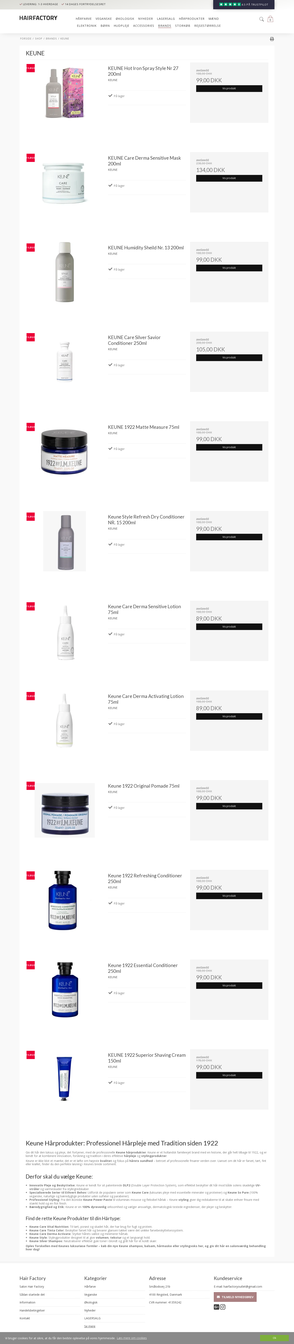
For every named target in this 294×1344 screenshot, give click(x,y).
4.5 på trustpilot (255, 4)
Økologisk (90, 1302)
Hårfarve (90, 1286)
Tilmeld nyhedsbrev (235, 1297)
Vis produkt (229, 88)
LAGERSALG (92, 1318)
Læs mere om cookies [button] (132, 1338)
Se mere (89, 1326)
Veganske (90, 1294)
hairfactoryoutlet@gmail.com (242, 1286)
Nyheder (90, 1310)
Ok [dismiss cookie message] (274, 1338)
